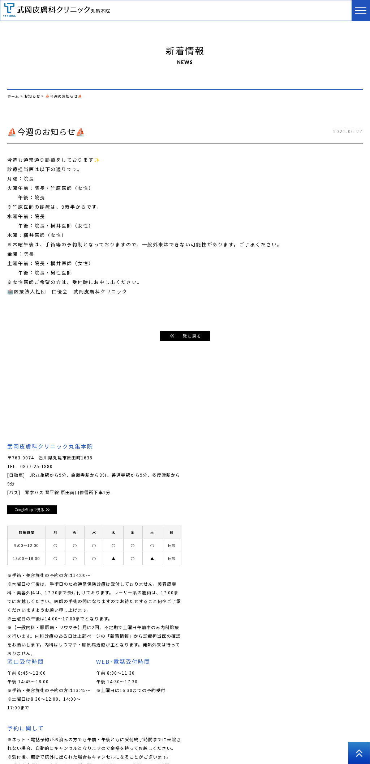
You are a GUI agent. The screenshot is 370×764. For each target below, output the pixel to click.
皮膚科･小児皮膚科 (139, 731)
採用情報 (16, 742)
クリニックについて (51, 731)
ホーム (14, 731)
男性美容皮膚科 (217, 731)
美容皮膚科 (180, 731)
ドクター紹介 (96, 731)
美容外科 (251, 731)
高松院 (98, 742)
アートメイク (284, 731)
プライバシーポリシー (58, 742)
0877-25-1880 (36, 466)
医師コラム (319, 731)
